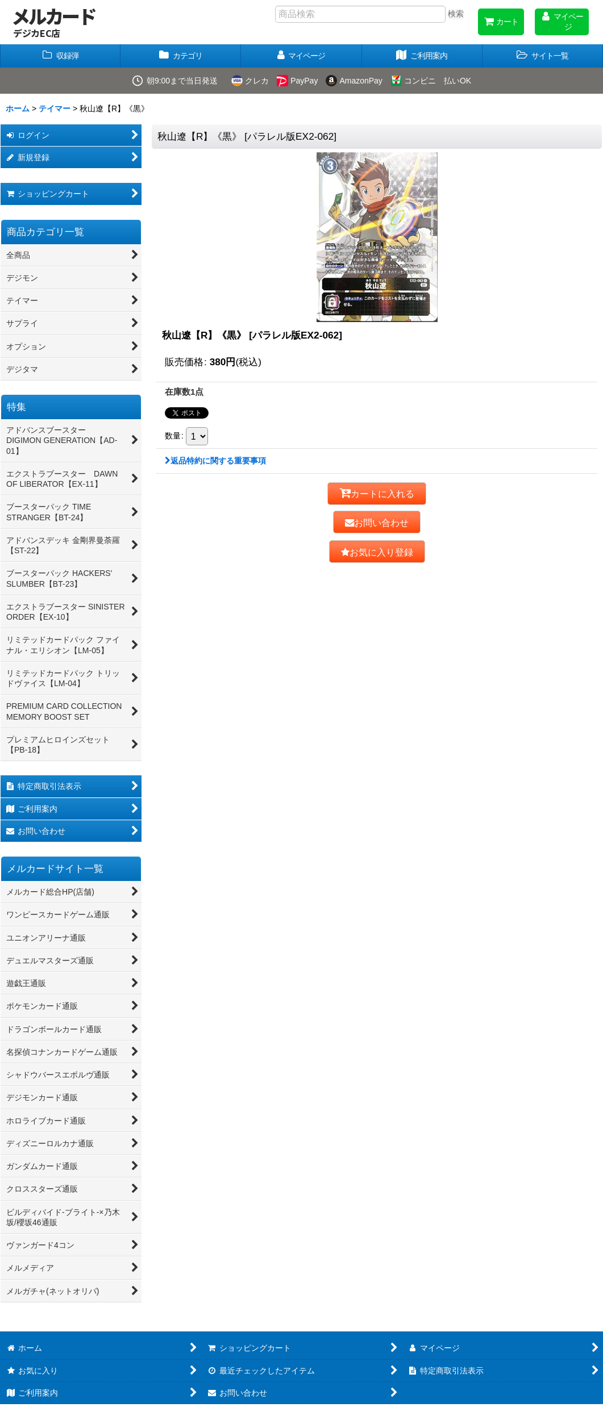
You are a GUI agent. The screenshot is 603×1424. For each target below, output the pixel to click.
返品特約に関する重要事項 (215, 460)
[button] (543, 56)
